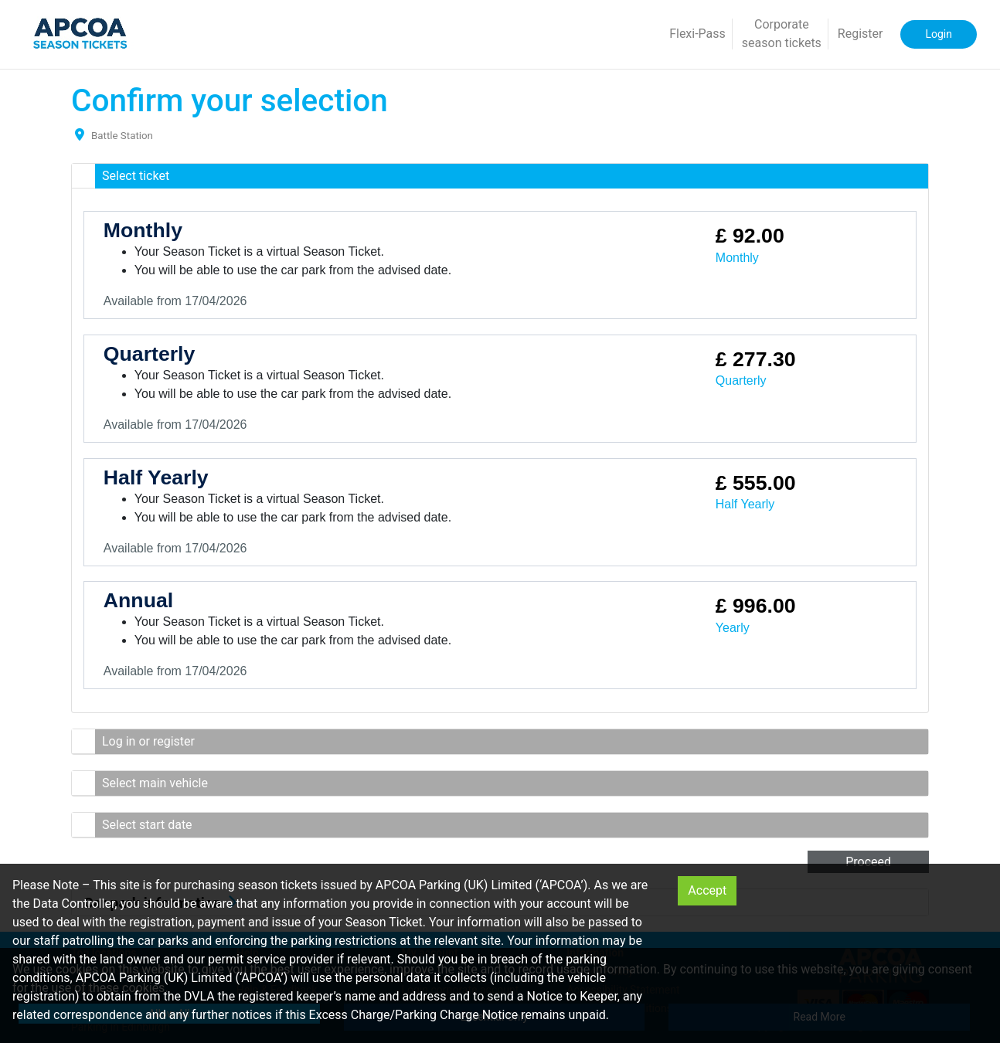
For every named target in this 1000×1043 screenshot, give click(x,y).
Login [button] (938, 34)
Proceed (868, 861)
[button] (500, 176)
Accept (707, 890)
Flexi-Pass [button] (697, 33)
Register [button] (860, 33)
